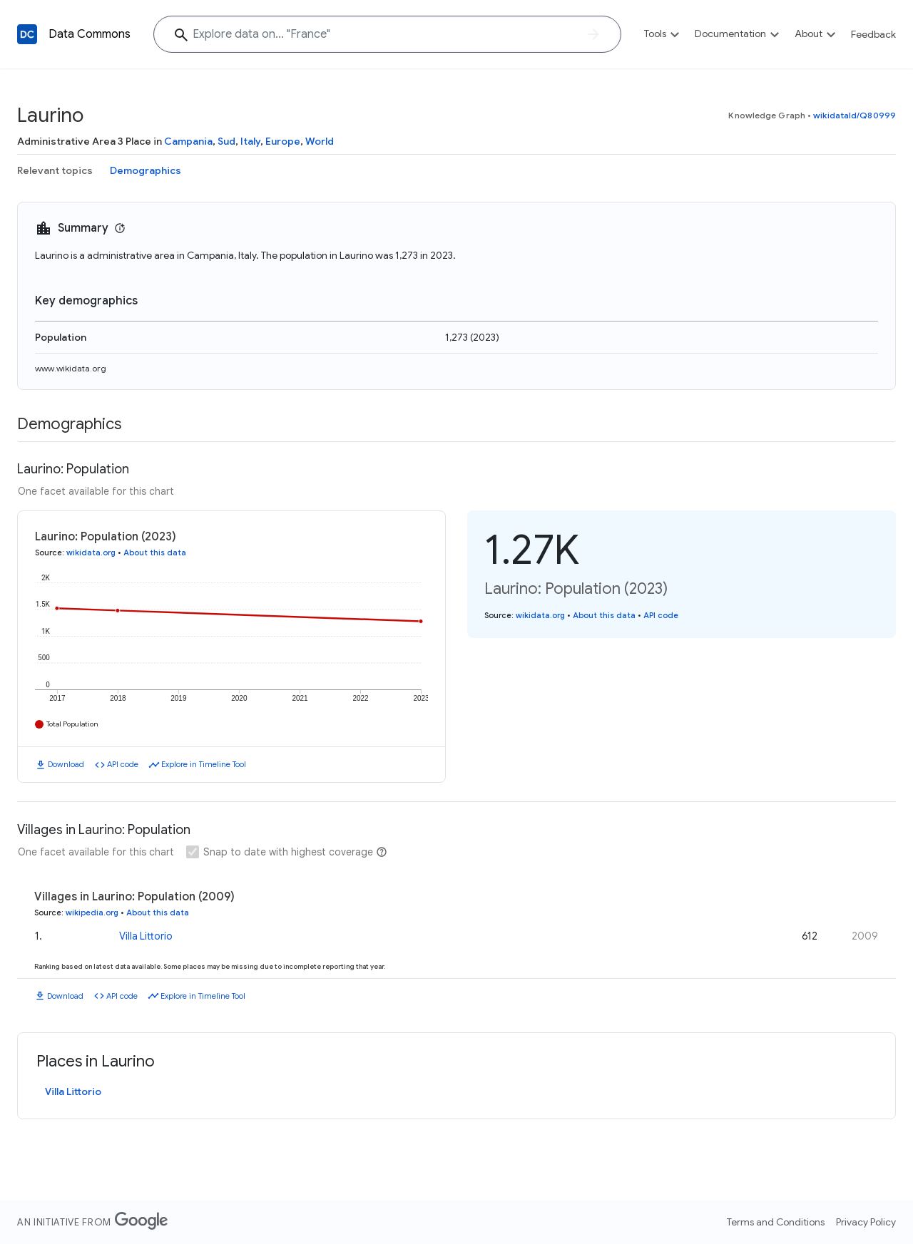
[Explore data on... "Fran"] (387, 34)
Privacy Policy (866, 1221)
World (319, 141)
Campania (188, 141)
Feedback (873, 34)
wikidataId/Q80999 (854, 115)
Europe (282, 141)
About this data (154, 552)
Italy (250, 141)
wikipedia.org (92, 912)
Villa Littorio (146, 936)
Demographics (145, 170)
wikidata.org (91, 552)
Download (66, 764)
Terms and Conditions (776, 1221)
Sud (226, 141)
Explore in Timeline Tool (203, 764)
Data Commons (90, 34)
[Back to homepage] (27, 34)
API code (122, 764)
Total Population (72, 724)
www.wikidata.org (70, 368)
